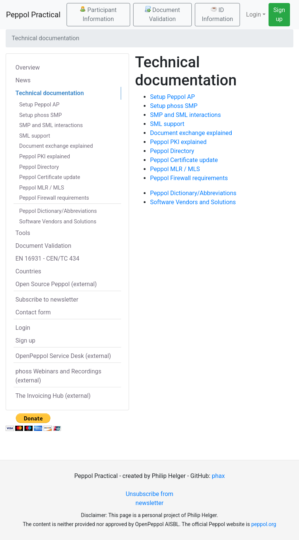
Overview (27, 67)
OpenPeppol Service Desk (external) (63, 355)
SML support (34, 136)
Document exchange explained (56, 146)
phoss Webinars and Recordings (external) (58, 376)
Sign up (279, 14)
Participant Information (98, 14)
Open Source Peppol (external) (56, 284)
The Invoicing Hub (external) (53, 395)
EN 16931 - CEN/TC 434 (47, 258)
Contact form (33, 312)
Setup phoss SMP (40, 115)
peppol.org (263, 524)
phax (218, 475)
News (22, 80)
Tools (22, 233)
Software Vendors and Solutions (57, 221)
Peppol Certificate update (49, 177)
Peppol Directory (39, 167)
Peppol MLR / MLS (41, 188)
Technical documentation (49, 93)
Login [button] (253, 14)
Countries (28, 271)
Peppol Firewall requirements (54, 198)
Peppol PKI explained (44, 156)
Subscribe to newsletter (46, 299)
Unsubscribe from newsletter (149, 498)
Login (22, 327)
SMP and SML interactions (51, 125)
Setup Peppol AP (39, 105)
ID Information (217, 14)
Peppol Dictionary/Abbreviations (58, 211)
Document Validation (162, 14)
